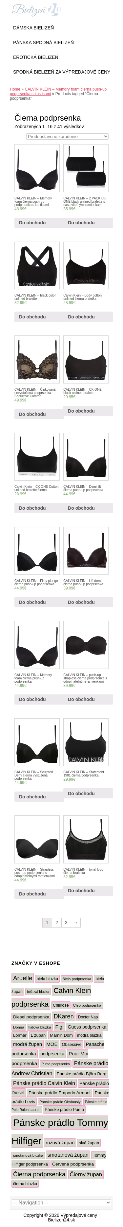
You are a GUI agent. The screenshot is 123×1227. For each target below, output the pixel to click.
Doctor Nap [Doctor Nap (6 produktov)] (88, 1017)
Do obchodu (32, 222)
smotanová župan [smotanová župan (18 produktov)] (68, 1155)
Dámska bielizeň (33, 27)
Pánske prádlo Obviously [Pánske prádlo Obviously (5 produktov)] (60, 1102)
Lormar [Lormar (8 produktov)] (20, 1035)
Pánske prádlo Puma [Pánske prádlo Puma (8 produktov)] (64, 1109)
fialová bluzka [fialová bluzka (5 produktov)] (40, 1027)
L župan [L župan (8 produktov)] (38, 1035)
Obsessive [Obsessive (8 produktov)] (71, 1044)
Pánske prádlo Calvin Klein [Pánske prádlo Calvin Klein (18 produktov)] (44, 1083)
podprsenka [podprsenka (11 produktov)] (52, 1053)
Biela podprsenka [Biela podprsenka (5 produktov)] (76, 979)
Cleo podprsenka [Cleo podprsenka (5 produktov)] (87, 1005)
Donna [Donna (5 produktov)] (18, 1027)
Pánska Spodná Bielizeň (43, 42)
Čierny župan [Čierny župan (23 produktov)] (86, 1174)
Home (15, 89)
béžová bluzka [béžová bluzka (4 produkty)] (38, 992)
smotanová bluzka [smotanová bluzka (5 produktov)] (28, 1155)
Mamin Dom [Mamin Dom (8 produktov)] (61, 1035)
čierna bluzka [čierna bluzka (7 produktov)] (25, 1184)
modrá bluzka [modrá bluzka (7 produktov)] (89, 1035)
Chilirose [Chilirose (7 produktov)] (61, 1005)
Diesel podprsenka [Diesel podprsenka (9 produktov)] (31, 1016)
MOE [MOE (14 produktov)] (51, 1044)
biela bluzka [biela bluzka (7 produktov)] (47, 979)
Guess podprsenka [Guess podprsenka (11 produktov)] (87, 1027)
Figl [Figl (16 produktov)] (59, 1027)
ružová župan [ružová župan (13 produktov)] (60, 1142)
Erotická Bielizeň (35, 57)
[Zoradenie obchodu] (67, 136)
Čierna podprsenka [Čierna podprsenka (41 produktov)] (39, 1174)
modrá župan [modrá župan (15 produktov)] (27, 1044)
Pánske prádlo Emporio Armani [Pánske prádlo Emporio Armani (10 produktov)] (60, 1092)
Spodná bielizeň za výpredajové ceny (61, 72)
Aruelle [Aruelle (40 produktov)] (22, 978)
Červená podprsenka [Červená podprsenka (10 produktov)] (73, 1164)
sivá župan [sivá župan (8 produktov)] (89, 1142)
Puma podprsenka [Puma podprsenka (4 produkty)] (55, 1064)
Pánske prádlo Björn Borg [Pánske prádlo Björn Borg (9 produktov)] (82, 1073)
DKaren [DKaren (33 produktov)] (63, 1016)
